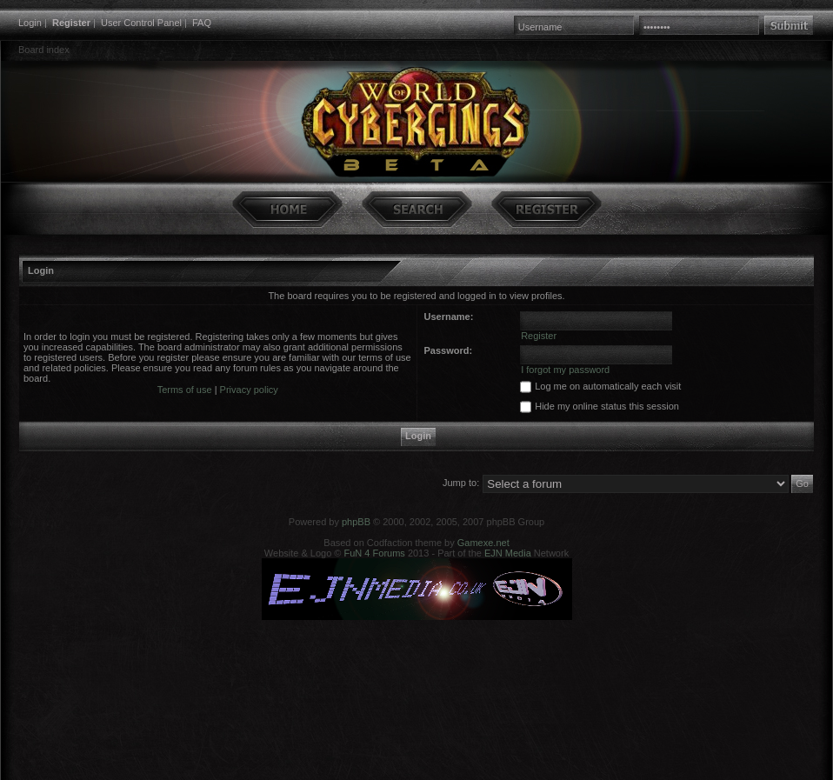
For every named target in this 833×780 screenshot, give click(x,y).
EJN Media (507, 553)
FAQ (201, 22)
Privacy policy (249, 389)
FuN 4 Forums (374, 553)
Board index (44, 49)
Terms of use (184, 389)
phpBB (356, 522)
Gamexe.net (483, 542)
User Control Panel (141, 22)
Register (71, 22)
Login (30, 22)
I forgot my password (565, 369)
